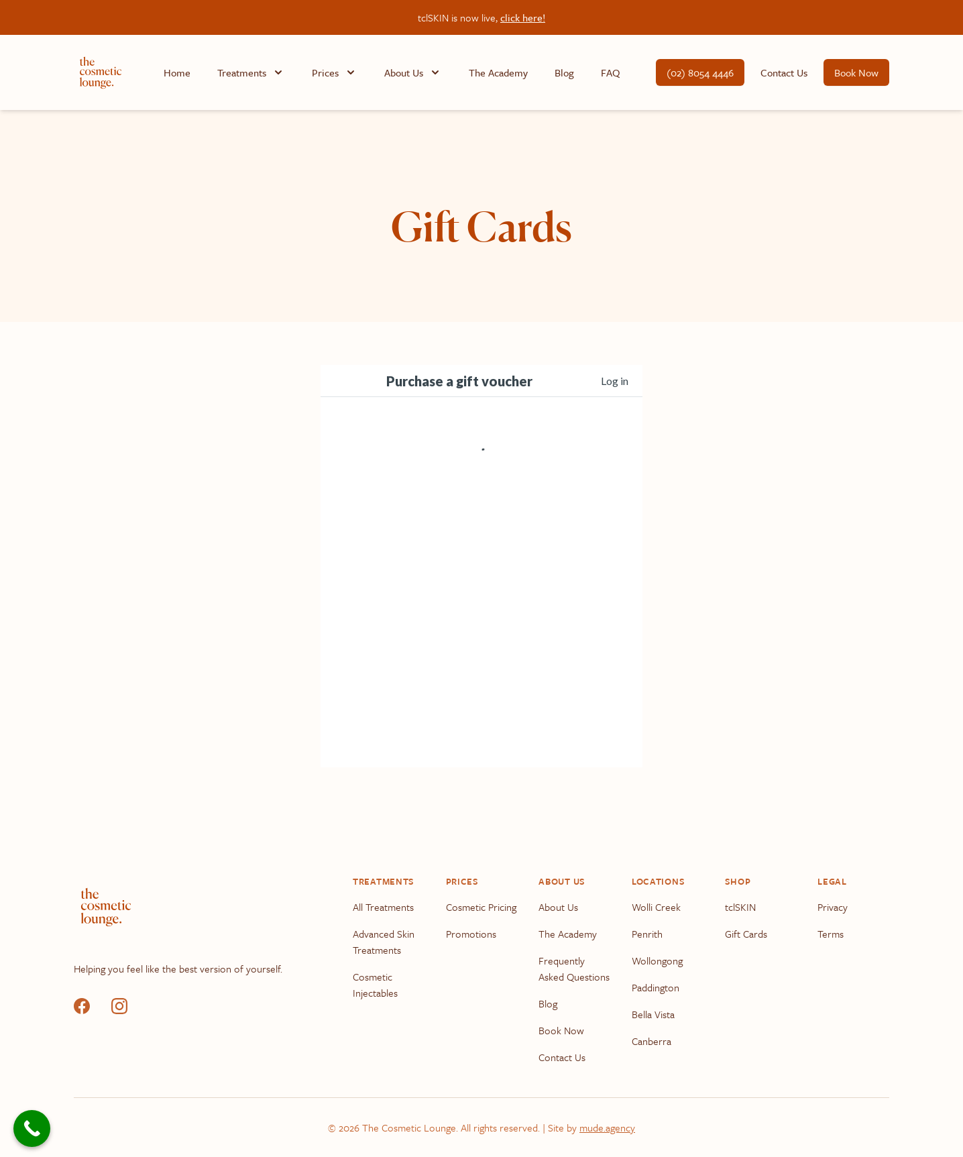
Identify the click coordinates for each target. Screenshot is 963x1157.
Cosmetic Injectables (375, 984)
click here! (522, 17)
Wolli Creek (656, 906)
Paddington (655, 987)
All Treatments (383, 906)
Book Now (856, 72)
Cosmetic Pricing (481, 906)
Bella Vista (653, 1014)
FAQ (610, 72)
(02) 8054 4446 (700, 72)
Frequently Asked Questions (574, 968)
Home (177, 72)
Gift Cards (746, 933)
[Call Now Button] (31, 1128)
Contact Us (783, 72)
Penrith (647, 933)
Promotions (471, 933)
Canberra (651, 1041)
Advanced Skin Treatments (383, 941)
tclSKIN (740, 906)
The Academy (498, 72)
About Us (558, 906)
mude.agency (607, 1127)
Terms (830, 933)
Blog (564, 72)
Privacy (832, 906)
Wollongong (657, 960)
